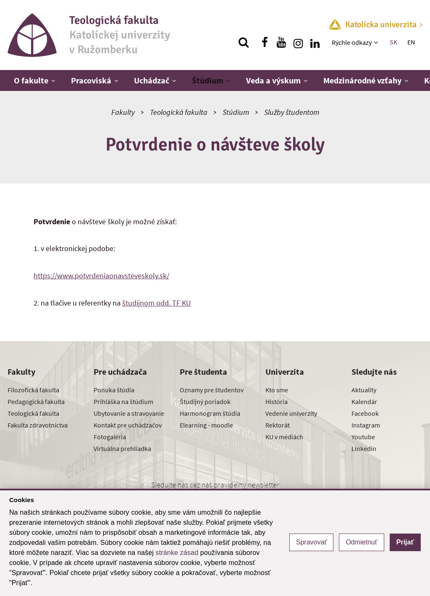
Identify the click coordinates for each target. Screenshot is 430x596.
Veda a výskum (273, 80)
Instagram (365, 425)
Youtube (363, 437)
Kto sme (276, 390)
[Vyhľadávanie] (243, 42)
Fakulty (123, 112)
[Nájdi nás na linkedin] (315, 42)
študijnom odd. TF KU (156, 303)
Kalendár (364, 401)
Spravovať (311, 542)
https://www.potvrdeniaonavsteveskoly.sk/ (101, 275)
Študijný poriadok (205, 401)
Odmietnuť (361, 542)
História (276, 401)
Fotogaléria (110, 437)
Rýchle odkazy (352, 42)
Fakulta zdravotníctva (38, 425)
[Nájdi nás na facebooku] (264, 42)
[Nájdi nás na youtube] (281, 42)
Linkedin (363, 448)
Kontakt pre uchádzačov (128, 425)
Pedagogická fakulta (36, 401)
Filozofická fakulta (33, 390)
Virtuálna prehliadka (122, 448)
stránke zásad (177, 552)
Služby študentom (291, 112)
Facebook (365, 413)
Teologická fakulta (178, 112)
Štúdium (207, 80)
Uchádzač (151, 80)
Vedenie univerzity (291, 413)
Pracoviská (91, 80)
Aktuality (363, 390)
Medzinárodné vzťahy (362, 80)
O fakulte (31, 80)
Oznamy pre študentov (212, 390)
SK (393, 42)
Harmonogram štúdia (210, 413)
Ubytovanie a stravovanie (129, 413)
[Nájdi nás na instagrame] (298, 42)
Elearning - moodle (206, 425)
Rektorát (277, 425)
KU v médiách (284, 437)
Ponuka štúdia (114, 390)
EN (411, 42)
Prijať (405, 542)
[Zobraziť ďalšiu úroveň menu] (377, 42)
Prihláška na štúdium (123, 401)
